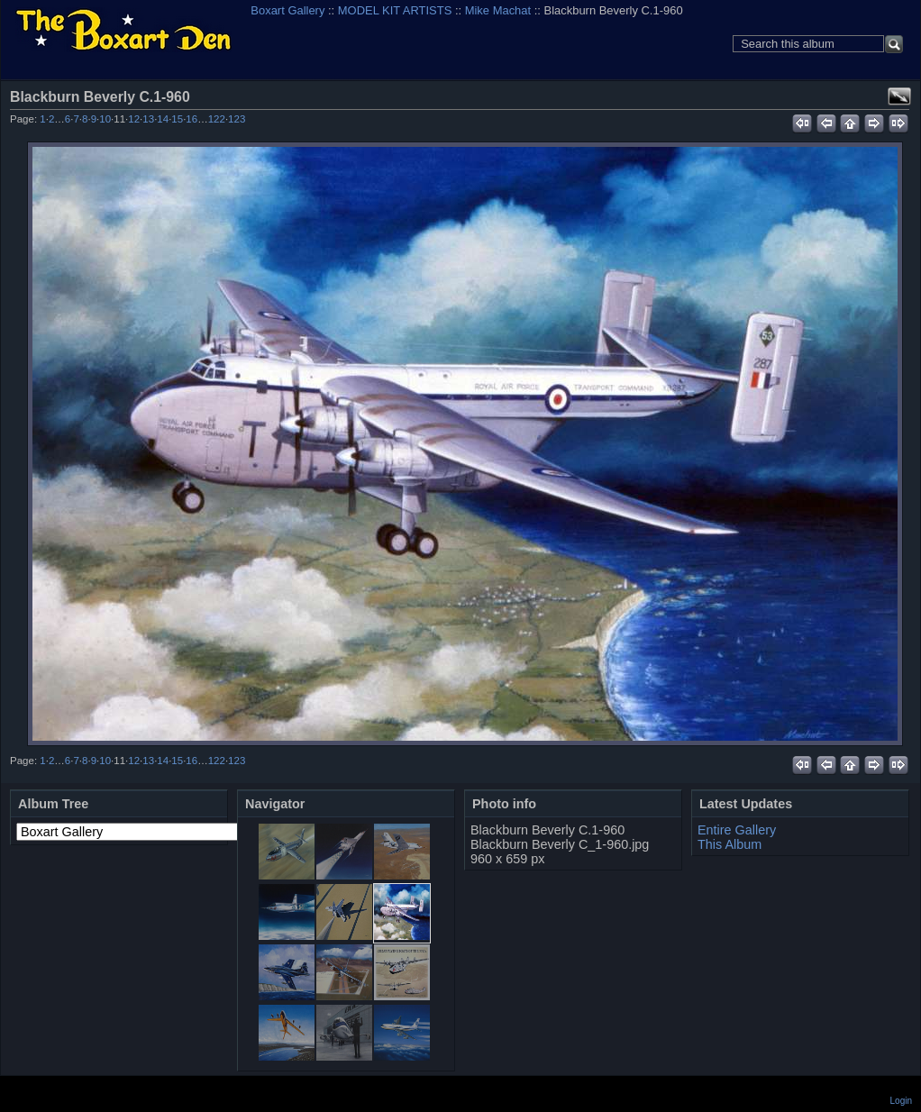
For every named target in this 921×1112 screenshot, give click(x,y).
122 (216, 119)
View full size (899, 96)
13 (148, 119)
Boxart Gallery (287, 10)
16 (191, 119)
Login (901, 1101)
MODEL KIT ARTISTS (394, 10)
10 (105, 119)
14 (163, 119)
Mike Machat (498, 10)
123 (236, 119)
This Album (729, 844)
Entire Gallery (737, 830)
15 (177, 119)
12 (134, 119)
